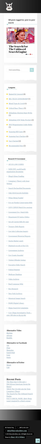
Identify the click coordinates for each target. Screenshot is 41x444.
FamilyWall (11, 353)
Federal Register (14, 270)
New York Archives (15, 294)
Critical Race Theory (16, 108)
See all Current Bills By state (18, 222)
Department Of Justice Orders (18, 217)
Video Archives (13, 279)
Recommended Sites (16, 146)
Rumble (9, 338)
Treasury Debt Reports (16, 226)
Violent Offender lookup (17, 260)
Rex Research (13, 289)
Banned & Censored (16, 94)
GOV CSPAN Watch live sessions (20, 207)
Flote (8, 348)
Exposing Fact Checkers (17, 136)
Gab (8, 367)
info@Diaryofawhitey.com (17, 431)
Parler (9, 357)
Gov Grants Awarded (15, 255)
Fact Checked (13, 141)
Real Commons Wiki (15, 284)
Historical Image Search (16, 298)
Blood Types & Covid (16, 103)
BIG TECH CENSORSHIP (18, 99)
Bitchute (9, 333)
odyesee (9, 335)
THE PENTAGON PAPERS (18, 193)
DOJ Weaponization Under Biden (20, 125)
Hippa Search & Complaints (18, 308)
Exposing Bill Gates (16, 132)
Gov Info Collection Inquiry (18, 231)
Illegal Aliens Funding (16, 176)
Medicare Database (15, 274)
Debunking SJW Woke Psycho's (20, 120)
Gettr (8, 355)
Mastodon (10, 350)
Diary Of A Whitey (18, 437)
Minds (9, 365)
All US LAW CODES (16, 164)
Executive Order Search (16, 265)
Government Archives (16, 250)
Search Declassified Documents (19, 188)
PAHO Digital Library (16, 303)
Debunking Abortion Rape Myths (20, 113)
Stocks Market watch (15, 241)
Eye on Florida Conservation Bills (20, 203)
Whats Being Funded (15, 198)
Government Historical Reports (19, 236)
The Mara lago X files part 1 (16, 382)
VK (8, 345)
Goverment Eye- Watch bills (18, 212)
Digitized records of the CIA (18, 246)
